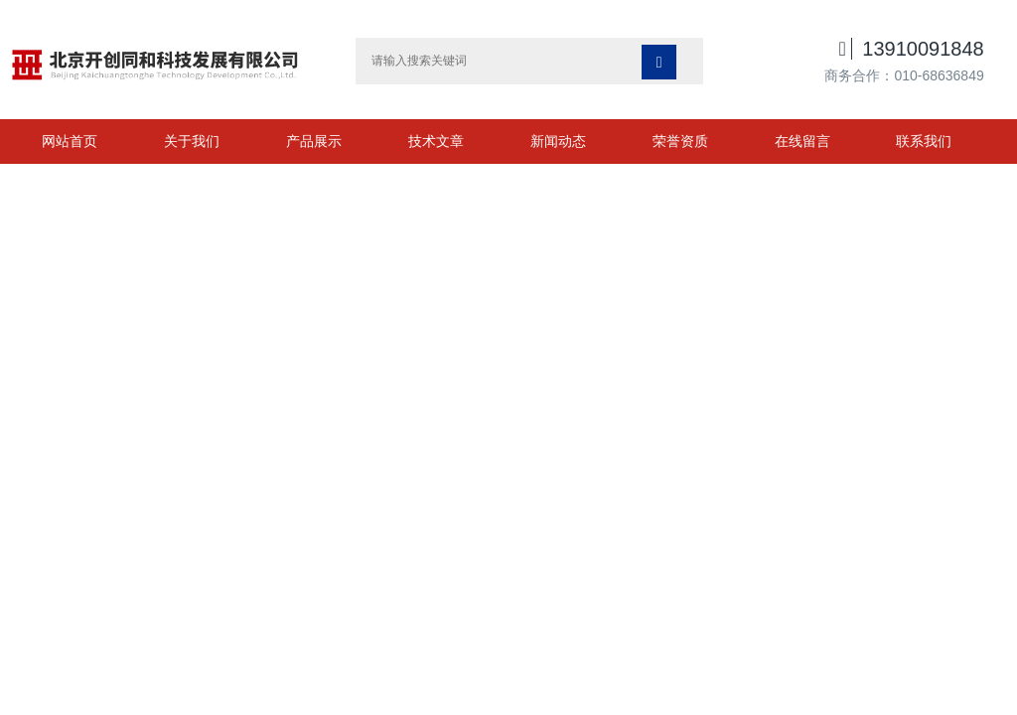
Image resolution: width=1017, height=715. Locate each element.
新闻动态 (558, 141)
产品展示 (314, 141)
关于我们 (191, 141)
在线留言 (802, 141)
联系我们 (923, 141)
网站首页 (69, 141)
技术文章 (436, 141)
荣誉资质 (680, 141)
